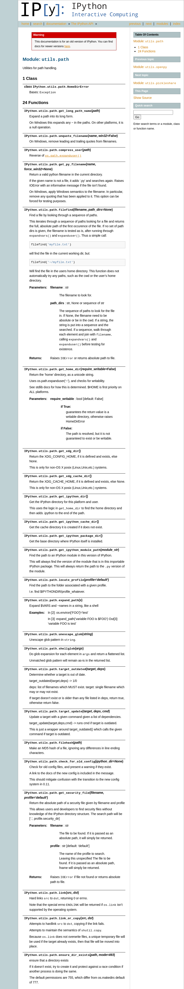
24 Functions (146, 51)
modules (162, 23)
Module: (148, 41)
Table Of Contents (146, 34)
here (67, 46)
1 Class (143, 47)
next (149, 23)
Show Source (142, 97)
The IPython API (82, 23)
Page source (175, 985)
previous (135, 23)
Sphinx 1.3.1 (140, 985)
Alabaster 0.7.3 (158, 985)
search (37, 23)
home (25, 23)
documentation (56, 23)
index (176, 23)
